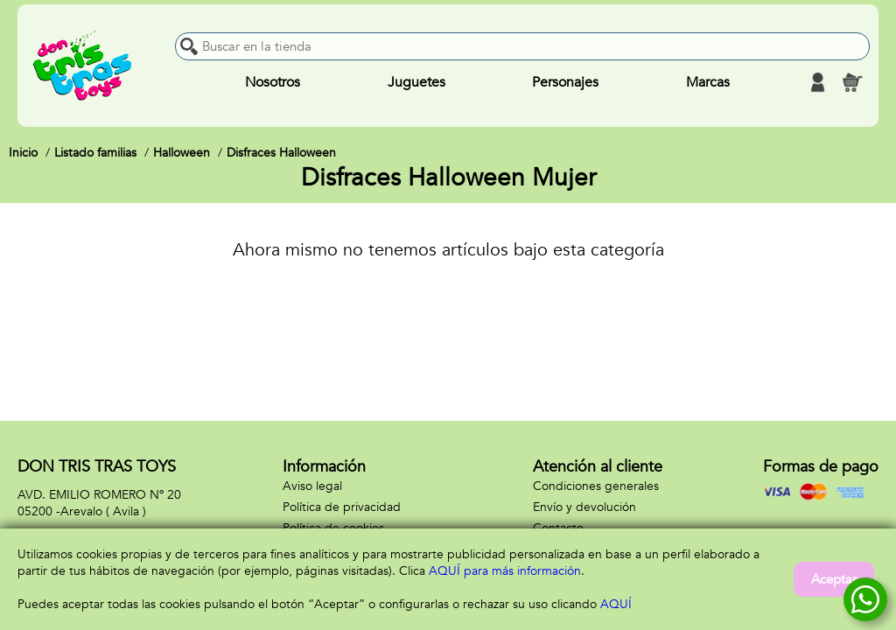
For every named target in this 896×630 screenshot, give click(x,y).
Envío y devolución (584, 507)
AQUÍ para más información (505, 571)
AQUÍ (616, 604)
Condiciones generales (596, 486)
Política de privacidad (342, 507)
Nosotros (272, 82)
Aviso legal (312, 486)
